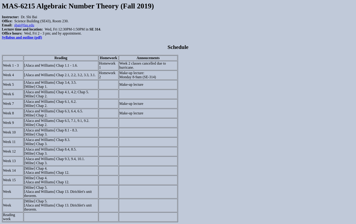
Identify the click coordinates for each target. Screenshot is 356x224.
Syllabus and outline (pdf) (22, 37)
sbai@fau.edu (24, 25)
